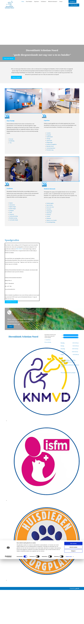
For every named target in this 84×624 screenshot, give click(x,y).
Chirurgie (48, 138)
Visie (10, 142)
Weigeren (73, 328)
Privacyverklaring (48, 342)
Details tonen (69, 334)
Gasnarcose (11, 214)
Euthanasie (48, 218)
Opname (11, 202)
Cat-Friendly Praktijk (13, 220)
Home (23, 2)
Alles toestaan (73, 321)
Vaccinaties (48, 208)
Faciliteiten (42, 2)
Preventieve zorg (49, 150)
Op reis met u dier (50, 207)
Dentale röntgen (12, 208)
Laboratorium (12, 204)
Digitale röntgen (12, 206)
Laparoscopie (49, 140)
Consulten (48, 133)
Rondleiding (11, 140)
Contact (60, 2)
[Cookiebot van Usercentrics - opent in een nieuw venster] (8, 334)
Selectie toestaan (73, 324)
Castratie (48, 216)
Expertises (35, 2)
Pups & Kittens (49, 205)
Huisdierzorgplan (50, 203)
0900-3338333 (19, 248)
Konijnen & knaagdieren (51, 144)
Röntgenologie (49, 142)
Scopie (10, 212)
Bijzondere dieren (50, 146)
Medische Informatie (51, 2)
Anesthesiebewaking (13, 216)
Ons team (11, 139)
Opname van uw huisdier (51, 220)
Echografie (48, 134)
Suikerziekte (49, 212)
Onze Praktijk (28, 2)
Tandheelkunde (49, 136)
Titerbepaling (49, 210)
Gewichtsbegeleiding (50, 222)
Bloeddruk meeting (13, 218)
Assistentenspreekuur (50, 148)
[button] (74, 5)
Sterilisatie (48, 214)
